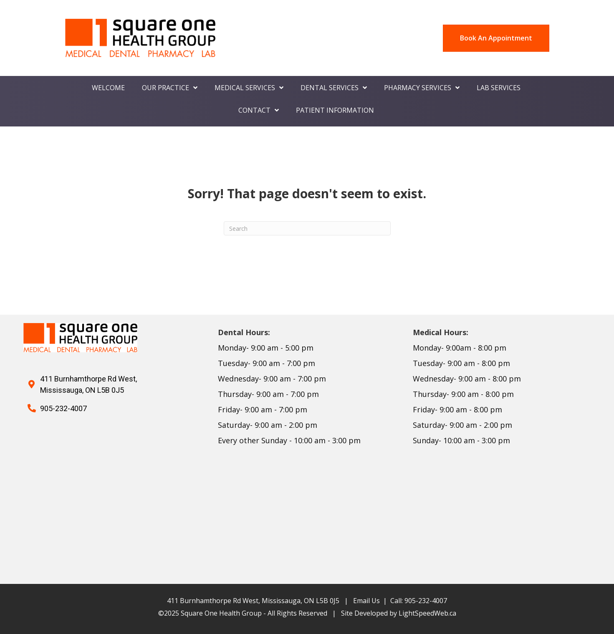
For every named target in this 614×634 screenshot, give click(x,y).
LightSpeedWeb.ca (427, 613)
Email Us (366, 600)
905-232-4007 (63, 408)
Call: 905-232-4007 (418, 600)
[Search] (307, 228)
